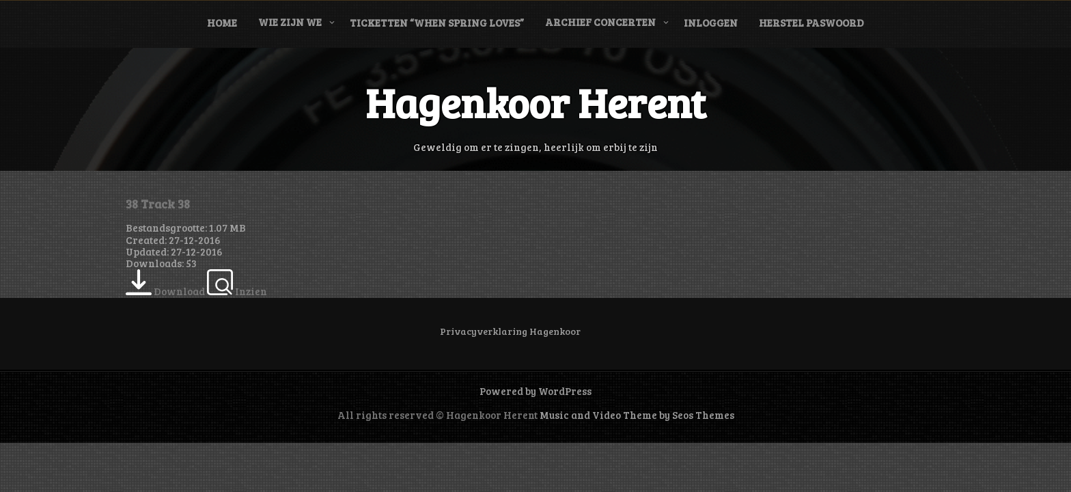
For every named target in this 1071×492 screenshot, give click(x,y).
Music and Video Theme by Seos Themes (637, 415)
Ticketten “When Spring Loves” (437, 22)
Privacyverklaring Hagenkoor (510, 331)
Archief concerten (600, 22)
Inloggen (711, 22)
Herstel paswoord (811, 22)
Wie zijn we (290, 22)
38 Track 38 (158, 203)
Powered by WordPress (535, 391)
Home (222, 22)
